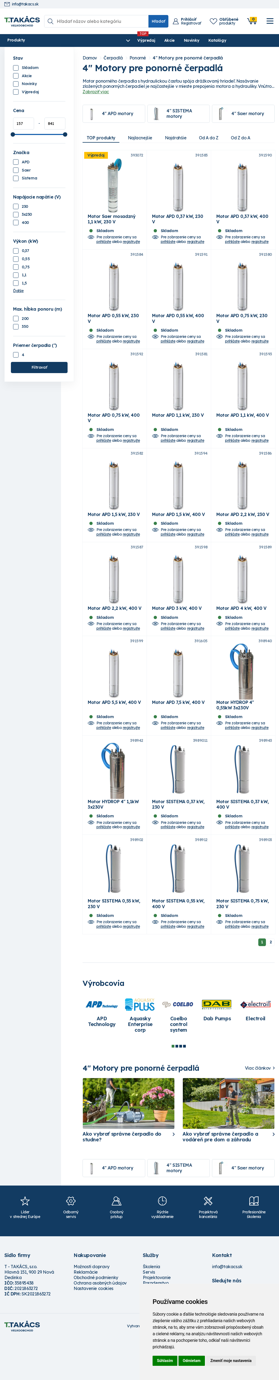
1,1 (24, 274)
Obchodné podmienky (96, 1319)
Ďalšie (18, 290)
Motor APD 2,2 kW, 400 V (114, 634)
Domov (90, 58)
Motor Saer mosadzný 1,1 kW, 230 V (111, 224)
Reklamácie (86, 1313)
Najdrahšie (179, 137)
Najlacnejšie (142, 137)
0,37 (25, 250)
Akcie (110, 40)
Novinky (132, 40)
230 (25, 206)
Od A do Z (214, 137)
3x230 (27, 214)
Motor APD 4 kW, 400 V (241, 634)
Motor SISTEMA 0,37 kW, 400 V (242, 840)
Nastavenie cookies (93, 1330)
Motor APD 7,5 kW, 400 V (178, 733)
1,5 (24, 283)
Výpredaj (87, 40)
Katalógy (158, 40)
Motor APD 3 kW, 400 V (177, 634)
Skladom (30, 67)
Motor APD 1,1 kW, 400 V (242, 430)
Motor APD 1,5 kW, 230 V (114, 535)
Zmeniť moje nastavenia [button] (230, 1360)
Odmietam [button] (192, 1360)
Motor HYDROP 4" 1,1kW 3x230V (113, 840)
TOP (102, 137)
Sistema (29, 178)
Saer (26, 170)
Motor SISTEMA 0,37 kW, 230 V (178, 840)
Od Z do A (247, 137)
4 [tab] (184, 1087)
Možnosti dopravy (92, 1308)
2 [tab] (176, 1087)
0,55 (26, 258)
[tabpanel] (102, 1054)
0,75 (25, 267)
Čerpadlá (113, 58)
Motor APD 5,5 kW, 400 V (114, 733)
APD (25, 162)
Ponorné (137, 58)
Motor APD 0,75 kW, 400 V (114, 433)
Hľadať (158, 21)
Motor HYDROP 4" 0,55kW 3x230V (235, 735)
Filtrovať (39, 367)
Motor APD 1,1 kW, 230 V (178, 430)
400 (25, 222)
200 (25, 318)
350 (25, 326)
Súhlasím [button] (165, 1360)
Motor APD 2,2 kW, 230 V (242, 535)
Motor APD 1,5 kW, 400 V (178, 535)
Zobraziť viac (96, 91)
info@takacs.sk (21, 4)
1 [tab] (173, 1087)
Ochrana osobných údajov (100, 1324)
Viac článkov (258, 1109)
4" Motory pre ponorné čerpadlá (188, 58)
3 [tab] (180, 1087)
